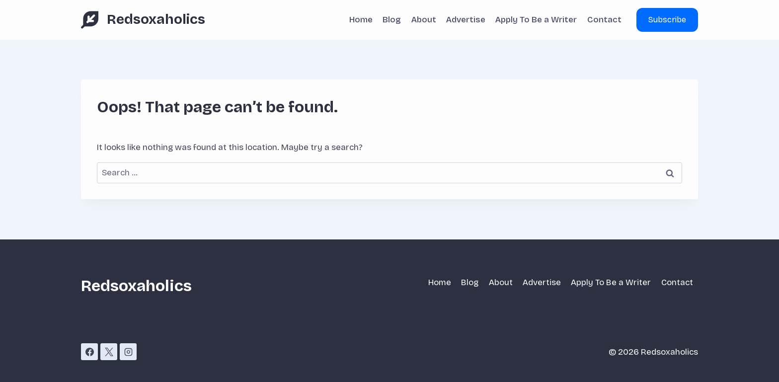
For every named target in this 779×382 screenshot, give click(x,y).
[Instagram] (128, 351)
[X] (108, 351)
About (423, 19)
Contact (604, 19)
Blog (392, 19)
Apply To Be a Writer (536, 19)
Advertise (465, 19)
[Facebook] (89, 351)
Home (361, 19)
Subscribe (667, 19)
